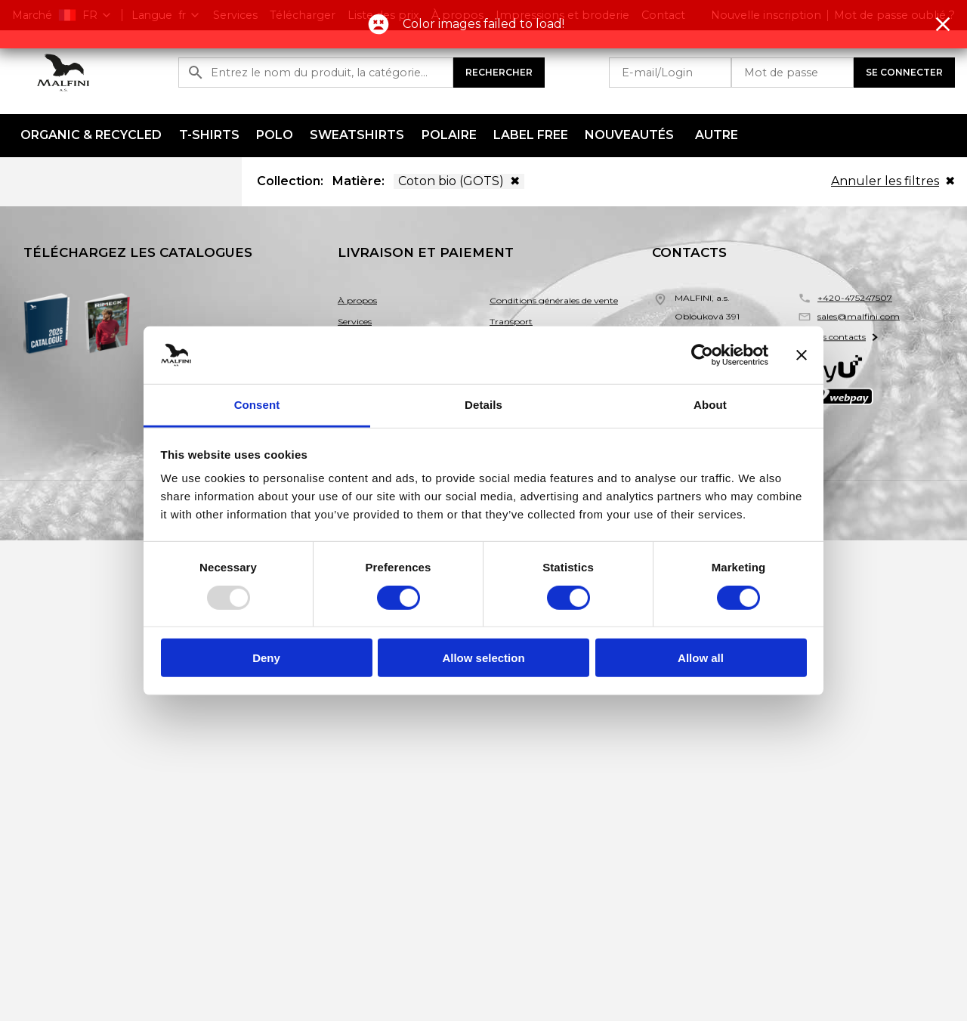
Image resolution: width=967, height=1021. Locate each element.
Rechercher (499, 72)
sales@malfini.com (858, 320)
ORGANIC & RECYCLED (91, 135)
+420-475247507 (854, 299)
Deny (266, 657)
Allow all (701, 657)
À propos (357, 302)
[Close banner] (801, 355)
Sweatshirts (357, 135)
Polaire (449, 135)
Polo (274, 135)
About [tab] (710, 404)
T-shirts (209, 135)
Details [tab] (483, 404)
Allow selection (483, 657)
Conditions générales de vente (554, 302)
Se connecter (904, 72)
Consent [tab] (257, 404)
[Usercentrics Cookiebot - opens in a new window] (702, 355)
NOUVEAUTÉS (629, 135)
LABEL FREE (530, 135)
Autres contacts (835, 345)
